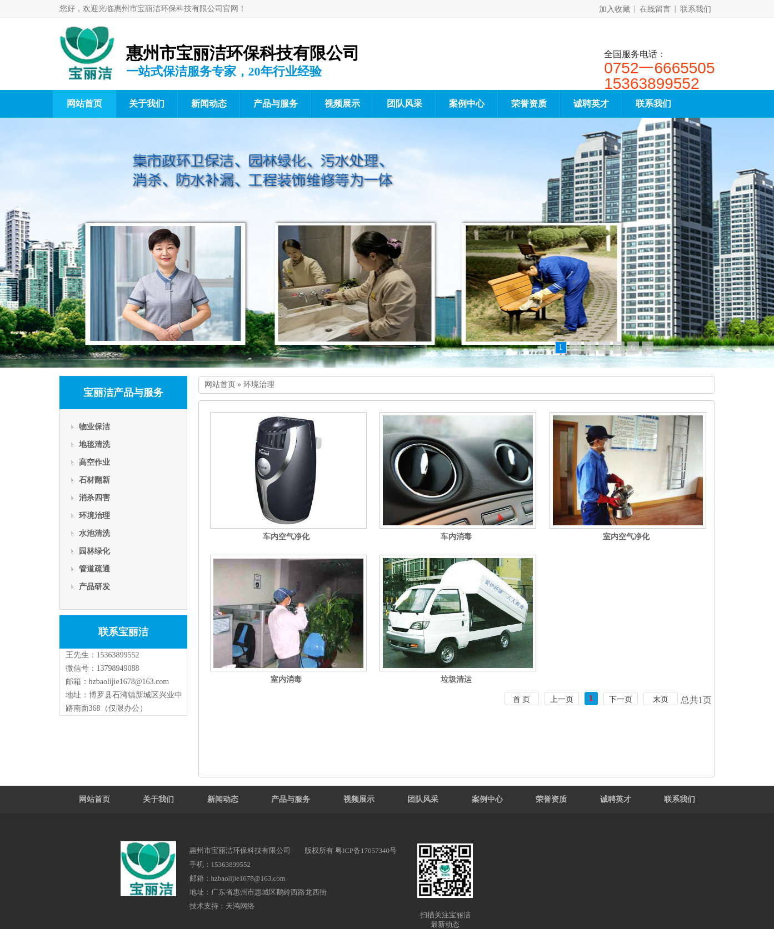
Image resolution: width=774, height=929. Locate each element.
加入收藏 (614, 9)
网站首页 (84, 103)
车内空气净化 (286, 537)
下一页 (620, 699)
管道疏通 (94, 569)
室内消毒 (286, 679)
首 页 (522, 699)
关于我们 (146, 103)
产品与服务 (275, 103)
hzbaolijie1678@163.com (129, 681)
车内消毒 (456, 537)
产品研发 (94, 586)
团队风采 (404, 103)
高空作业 (94, 462)
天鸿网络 (240, 906)
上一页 (561, 699)
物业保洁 (94, 427)
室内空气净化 (626, 537)
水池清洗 (94, 533)
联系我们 (695, 9)
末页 (660, 699)
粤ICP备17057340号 (366, 850)
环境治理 (94, 515)
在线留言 (655, 9)
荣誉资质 (529, 103)
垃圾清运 (456, 679)
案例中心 (467, 103)
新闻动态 (209, 103)
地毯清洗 (94, 444)
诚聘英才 (591, 103)
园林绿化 (94, 551)
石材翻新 (94, 480)
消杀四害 (94, 498)
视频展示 (342, 103)
